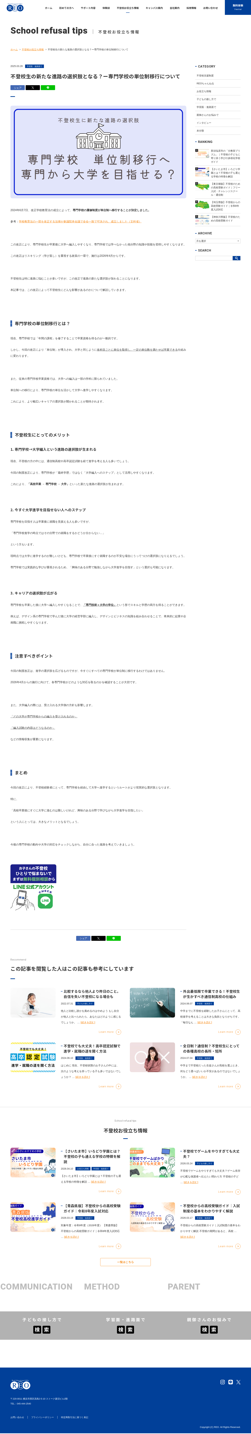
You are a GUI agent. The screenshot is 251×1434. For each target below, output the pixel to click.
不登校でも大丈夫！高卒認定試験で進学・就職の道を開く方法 (92, 1053)
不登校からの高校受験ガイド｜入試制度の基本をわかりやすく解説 (211, 1213)
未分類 (200, 130)
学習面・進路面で (34, 66)
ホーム (14, 49)
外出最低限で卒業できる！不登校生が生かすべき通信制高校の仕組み (211, 998)
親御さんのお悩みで (208, 115)
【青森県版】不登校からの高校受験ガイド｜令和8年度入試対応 (92, 1213)
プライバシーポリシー (42, 1418)
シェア (17, 87)
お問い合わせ (17, 1418)
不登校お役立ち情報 (33, 49)
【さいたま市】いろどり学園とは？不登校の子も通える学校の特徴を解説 (92, 1161)
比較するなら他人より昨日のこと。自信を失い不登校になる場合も (92, 998)
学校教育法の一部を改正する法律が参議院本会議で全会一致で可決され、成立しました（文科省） (80, 223)
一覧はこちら (125, 1264)
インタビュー (204, 122)
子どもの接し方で (206, 99)
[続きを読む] (88, 1026)
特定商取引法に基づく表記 (74, 1418)
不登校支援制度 (205, 75)
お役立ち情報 (204, 91)
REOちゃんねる (205, 83)
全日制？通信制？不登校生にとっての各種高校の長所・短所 (211, 1053)
